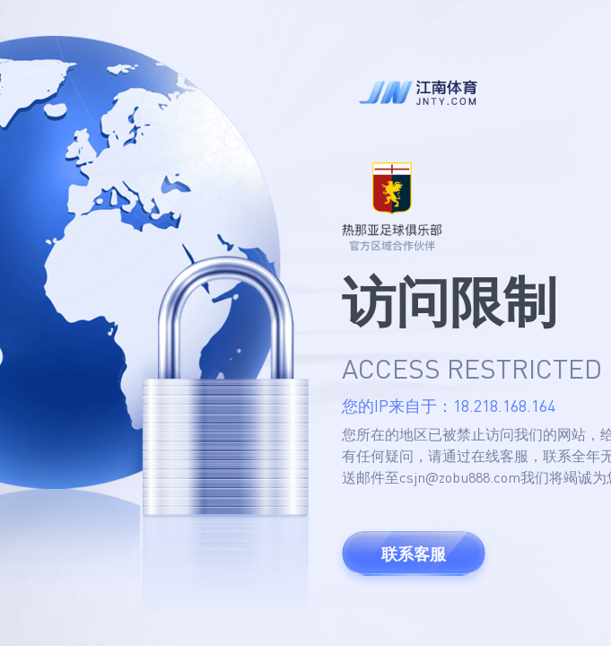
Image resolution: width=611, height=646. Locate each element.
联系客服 (413, 553)
